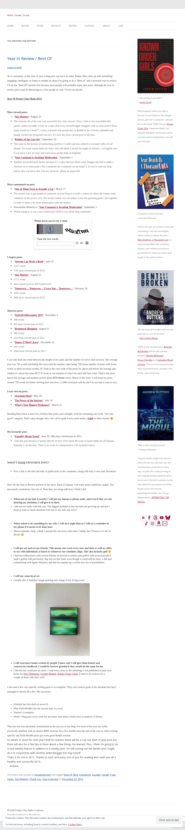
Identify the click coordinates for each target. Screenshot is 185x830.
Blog (75, 774)
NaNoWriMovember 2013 (29, 315)
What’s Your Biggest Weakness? (32, 405)
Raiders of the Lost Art (27, 139)
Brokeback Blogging (26, 328)
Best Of (68, 774)
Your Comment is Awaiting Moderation (36, 157)
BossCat (56, 25)
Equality (96, 774)
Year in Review (50, 779)
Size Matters (22, 779)
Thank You (35, 779)
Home (10, 25)
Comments (85, 774)
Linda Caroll (145, 102)
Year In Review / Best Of (29, 58)
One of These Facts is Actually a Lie (34, 189)
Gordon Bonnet (48, 674)
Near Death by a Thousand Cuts (152, 239)
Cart (121, 25)
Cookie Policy (75, 824)
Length (105, 774)
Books (25, 25)
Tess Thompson (31, 674)
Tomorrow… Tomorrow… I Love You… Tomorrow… (44, 288)
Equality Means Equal (27, 436)
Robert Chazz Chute (67, 674)
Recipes (73, 25)
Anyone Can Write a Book (29, 261)
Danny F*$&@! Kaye (26, 342)
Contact (90, 25)
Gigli (90, 418)
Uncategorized (43, 774)
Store (40, 25)
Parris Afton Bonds (149, 338)
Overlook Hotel (23, 396)
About (106, 25)
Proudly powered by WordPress (23, 814)
